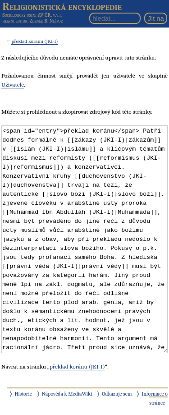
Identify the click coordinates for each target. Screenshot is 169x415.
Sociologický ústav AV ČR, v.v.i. (32, 15)
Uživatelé (12, 84)
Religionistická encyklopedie (62, 6)
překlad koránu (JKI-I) (34, 41)
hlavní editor (14, 21)
